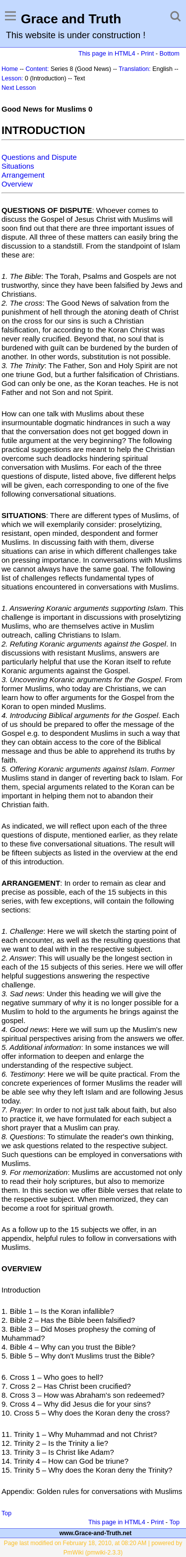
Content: (37, 68)
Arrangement (23, 175)
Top (6, 1513)
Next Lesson (18, 87)
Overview (17, 184)
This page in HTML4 (106, 53)
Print (147, 53)
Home (9, 68)
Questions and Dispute (39, 157)
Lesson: (12, 78)
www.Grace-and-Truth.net (96, 1533)
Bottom (170, 53)
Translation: (135, 68)
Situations (17, 166)
